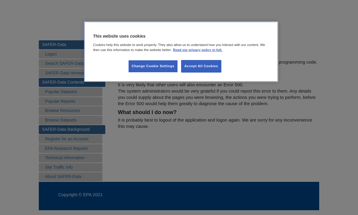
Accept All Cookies (201, 66)
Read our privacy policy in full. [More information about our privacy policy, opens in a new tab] (197, 50)
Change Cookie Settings (153, 66)
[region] (181, 52)
